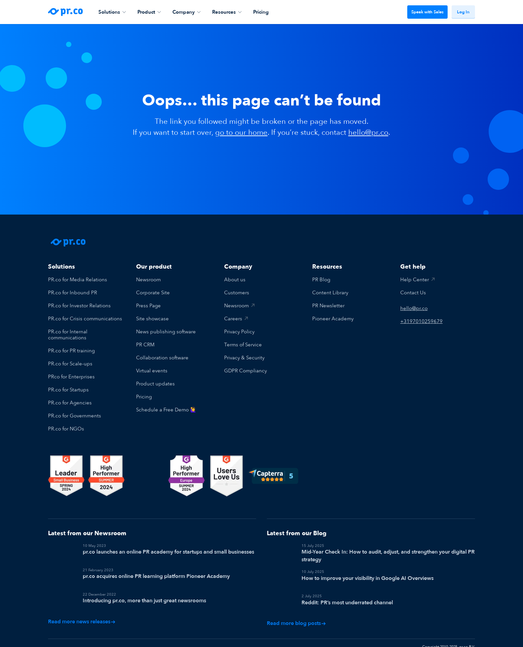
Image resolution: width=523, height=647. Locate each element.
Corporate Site (153, 292)
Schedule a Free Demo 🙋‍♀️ (166, 409)
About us (234, 279)
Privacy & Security (244, 357)
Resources (226, 12)
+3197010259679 (421, 321)
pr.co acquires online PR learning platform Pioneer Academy (156, 573)
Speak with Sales (427, 12)
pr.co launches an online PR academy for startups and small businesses (168, 552)
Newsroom (148, 279)
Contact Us (413, 292)
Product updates (155, 383)
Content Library (330, 292)
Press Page (148, 305)
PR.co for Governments (74, 415)
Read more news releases (81, 611)
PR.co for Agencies (70, 402)
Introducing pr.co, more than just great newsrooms (144, 592)
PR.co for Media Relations (77, 279)
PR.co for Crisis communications (85, 318)
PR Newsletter (328, 305)
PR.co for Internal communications (67, 334)
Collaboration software (162, 357)
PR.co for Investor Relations (79, 305)
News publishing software (166, 331)
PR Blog (321, 279)
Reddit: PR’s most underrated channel (347, 598)
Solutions (112, 12)
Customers (236, 292)
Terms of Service (243, 344)
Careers (233, 318)
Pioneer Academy (333, 318)
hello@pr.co (368, 132)
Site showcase (152, 318)
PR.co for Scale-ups (70, 363)
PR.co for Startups (68, 389)
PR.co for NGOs (66, 428)
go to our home (241, 132)
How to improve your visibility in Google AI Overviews (368, 578)
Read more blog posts (296, 615)
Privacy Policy (239, 331)
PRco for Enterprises (71, 376)
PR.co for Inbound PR (72, 292)
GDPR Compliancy (245, 370)
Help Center (414, 279)
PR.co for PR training (71, 350)
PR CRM (145, 344)
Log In (463, 12)
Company (186, 12)
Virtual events (151, 370)
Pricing (261, 12)
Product (149, 12)
